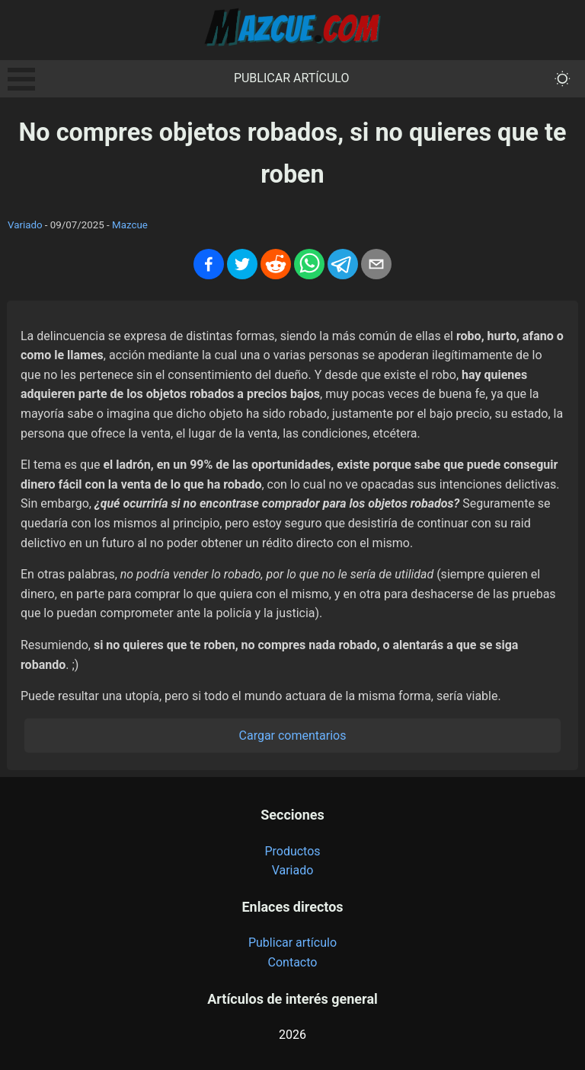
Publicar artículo (292, 78)
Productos (292, 851)
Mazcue (130, 225)
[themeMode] (562, 79)
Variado (25, 225)
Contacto (293, 962)
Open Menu (21, 79)
